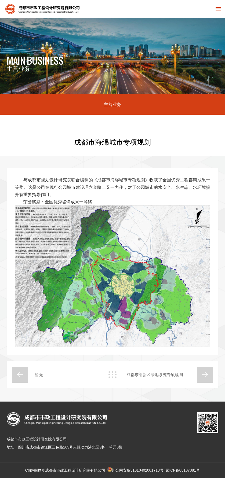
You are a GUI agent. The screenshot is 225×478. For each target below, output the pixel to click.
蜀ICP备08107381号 (183, 470)
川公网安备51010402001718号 (138, 470)
